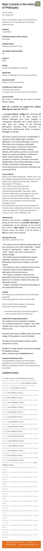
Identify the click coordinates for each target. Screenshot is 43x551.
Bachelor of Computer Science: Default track (17, 462)
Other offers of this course (15, 542)
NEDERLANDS (11, 544)
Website (30, 542)
